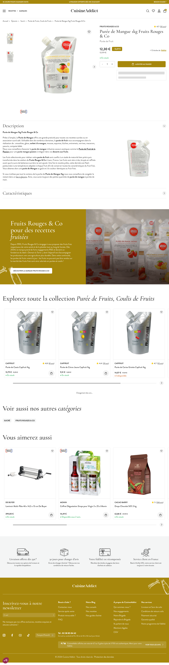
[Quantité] (107, 64)
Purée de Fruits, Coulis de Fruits (39, 21)
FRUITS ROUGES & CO (25, 421)
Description (84, 126)
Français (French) (45, 635)
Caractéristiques (84, 193)
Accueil (5, 21)
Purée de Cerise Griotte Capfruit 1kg (130, 367)
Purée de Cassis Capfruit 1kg (18, 367)
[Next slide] (94, 67)
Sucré (23, 21)
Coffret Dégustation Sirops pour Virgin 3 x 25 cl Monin (83, 506)
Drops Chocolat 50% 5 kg (125, 506)
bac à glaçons (21, 177)
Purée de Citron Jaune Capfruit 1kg (75, 367)
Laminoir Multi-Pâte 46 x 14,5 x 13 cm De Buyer (26, 506)
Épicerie (14, 21)
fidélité (163, 51)
